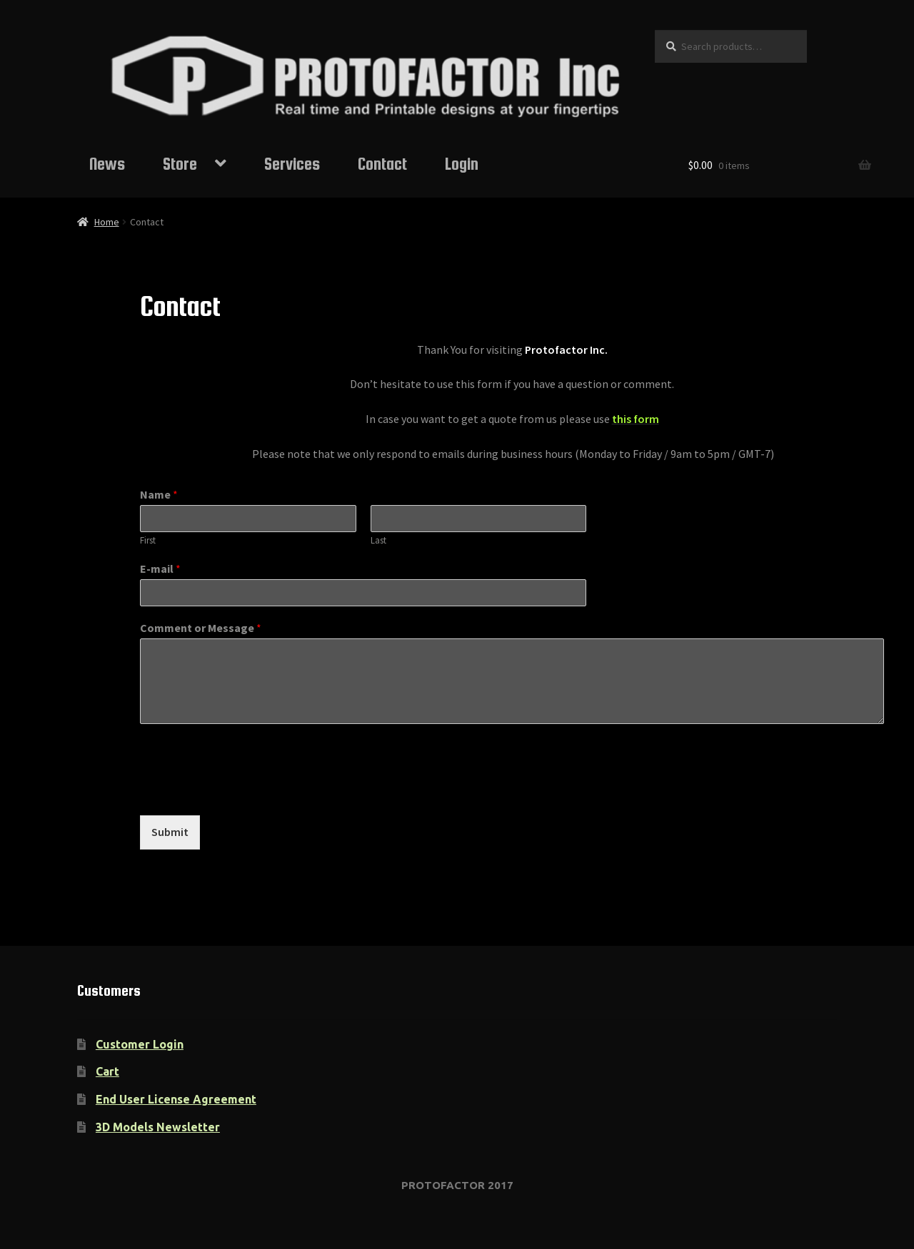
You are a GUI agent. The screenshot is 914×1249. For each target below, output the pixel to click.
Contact (382, 163)
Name (159, 494)
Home (106, 221)
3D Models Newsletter (158, 1127)
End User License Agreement (176, 1099)
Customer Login (140, 1044)
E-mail (160, 568)
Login (461, 163)
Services (292, 163)
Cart (107, 1071)
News (107, 163)
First (148, 540)
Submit (170, 832)
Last (378, 540)
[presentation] (248, 791)
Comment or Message (200, 628)
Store (180, 163)
